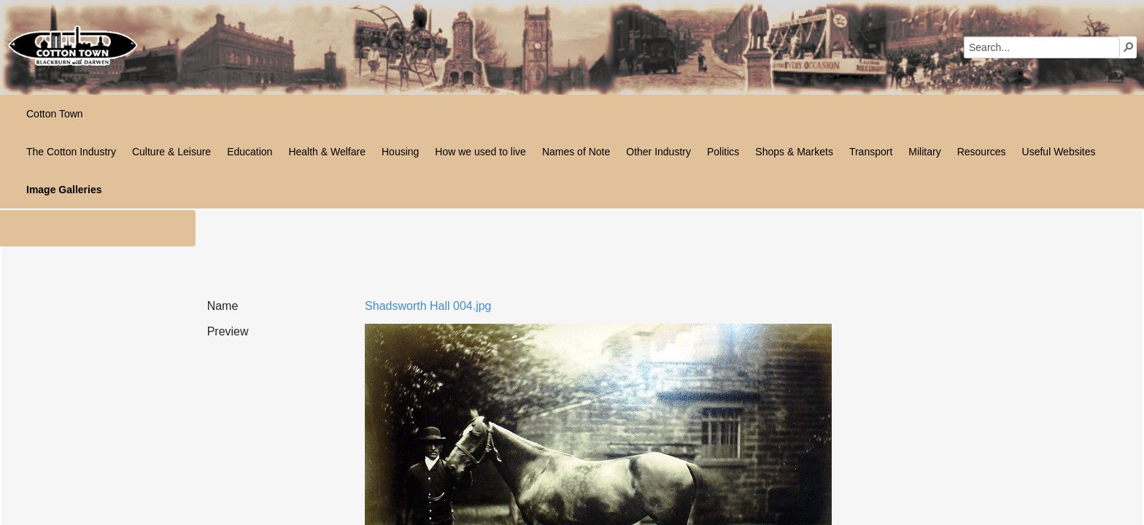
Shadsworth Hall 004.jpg (428, 306)
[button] (1129, 47)
